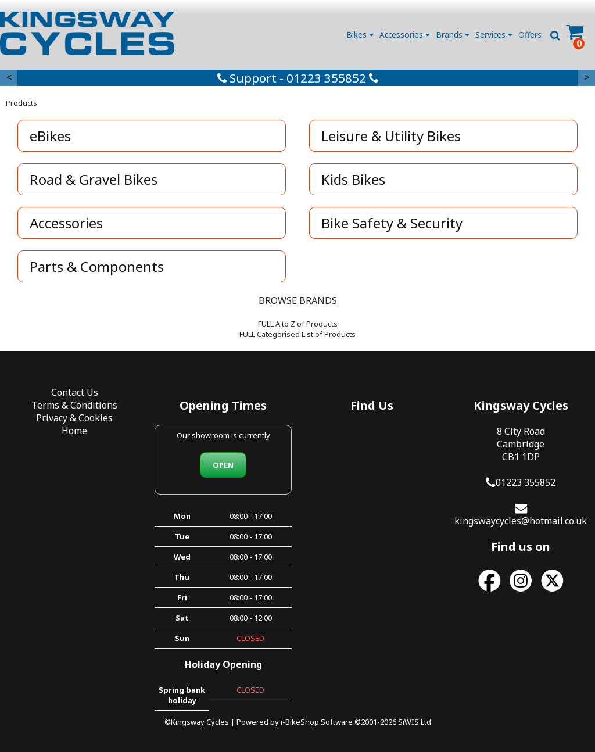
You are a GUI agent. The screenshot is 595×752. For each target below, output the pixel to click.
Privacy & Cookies (74, 417)
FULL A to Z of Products (298, 323)
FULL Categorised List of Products (297, 334)
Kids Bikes (353, 179)
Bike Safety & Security (392, 222)
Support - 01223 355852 (297, 78)
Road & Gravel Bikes (93, 179)
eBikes (50, 135)
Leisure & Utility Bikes (391, 135)
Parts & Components (97, 266)
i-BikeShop (300, 722)
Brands (452, 34)
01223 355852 (525, 482)
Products (21, 103)
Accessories (404, 34)
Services (493, 34)
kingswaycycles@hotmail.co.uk (520, 520)
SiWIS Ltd (414, 722)
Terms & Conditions (74, 405)
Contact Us (74, 392)
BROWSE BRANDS (298, 300)
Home (74, 430)
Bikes (360, 34)
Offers (530, 34)
